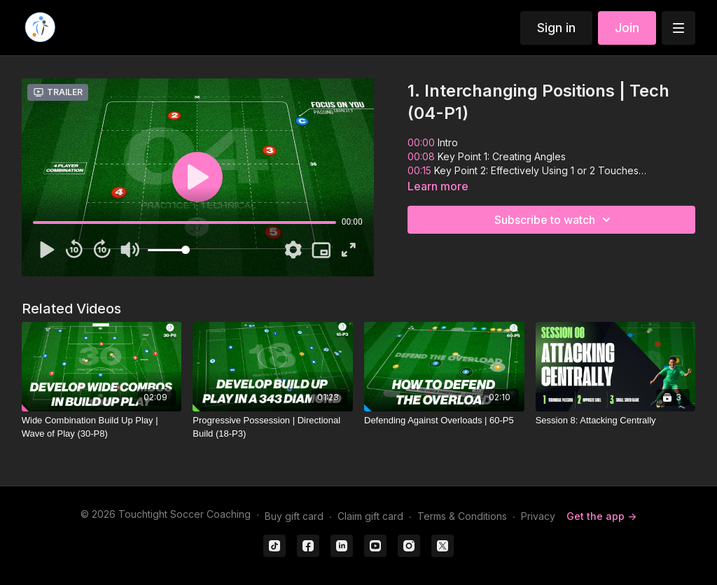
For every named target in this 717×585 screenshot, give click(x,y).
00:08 (421, 156)
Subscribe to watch (554, 219)
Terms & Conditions (462, 516)
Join (627, 27)
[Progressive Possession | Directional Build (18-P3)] (273, 427)
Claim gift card (370, 516)
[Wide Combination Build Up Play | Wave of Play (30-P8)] (102, 427)
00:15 (421, 170)
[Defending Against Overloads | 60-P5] (444, 421)
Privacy (538, 516)
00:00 (421, 142)
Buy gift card (294, 516)
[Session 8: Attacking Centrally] (616, 421)
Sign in (556, 27)
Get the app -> (601, 516)
